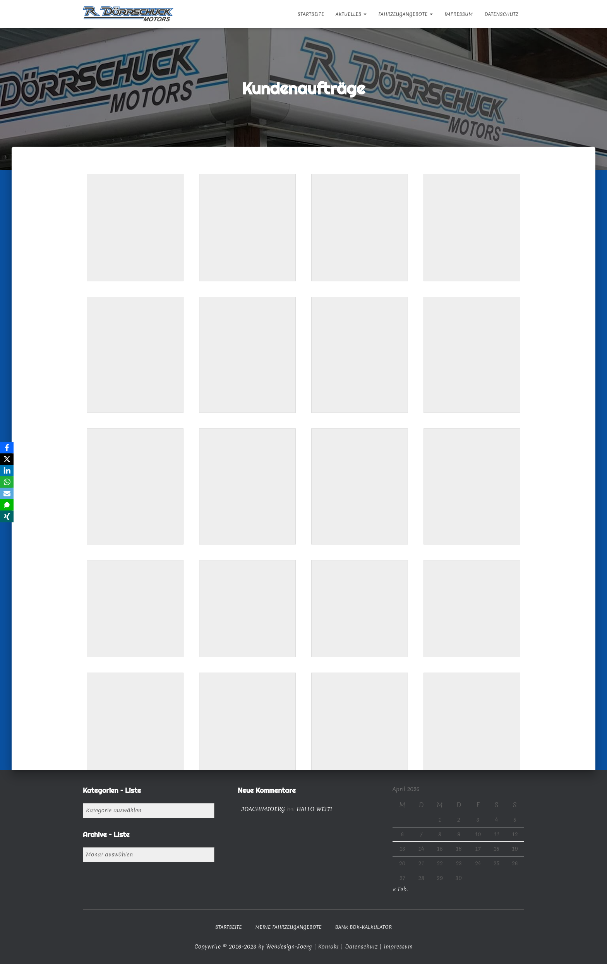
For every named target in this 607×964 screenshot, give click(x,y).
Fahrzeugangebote (405, 14)
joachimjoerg (263, 809)
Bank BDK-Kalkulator (363, 927)
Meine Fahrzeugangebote (288, 927)
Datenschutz (501, 14)
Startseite (310, 14)
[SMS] (7, 505)
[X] (7, 459)
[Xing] (7, 517)
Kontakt (329, 946)
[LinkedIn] (7, 470)
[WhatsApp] (7, 482)
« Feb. (400, 889)
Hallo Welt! (314, 809)
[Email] (7, 494)
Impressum (458, 14)
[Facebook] (7, 447)
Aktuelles (351, 14)
